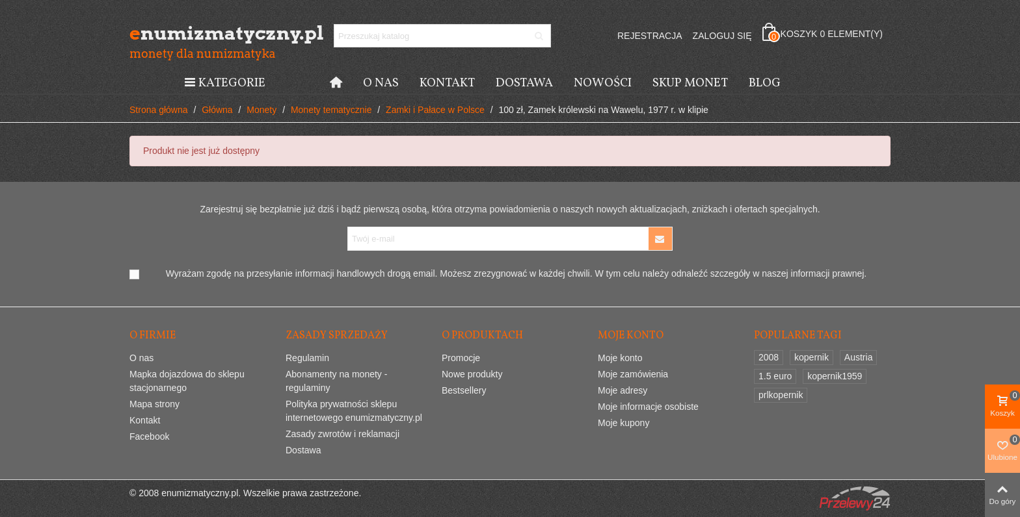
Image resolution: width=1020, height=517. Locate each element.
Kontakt (447, 83)
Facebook (149, 436)
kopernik (811, 357)
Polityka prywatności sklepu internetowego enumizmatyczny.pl (354, 411)
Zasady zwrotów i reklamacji (342, 434)
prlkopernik (780, 395)
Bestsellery (464, 390)
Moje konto (620, 358)
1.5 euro (775, 376)
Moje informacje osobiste (648, 406)
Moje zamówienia (633, 374)
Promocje (461, 358)
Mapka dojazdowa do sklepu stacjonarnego (187, 381)
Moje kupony (623, 423)
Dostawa (524, 83)
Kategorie (224, 83)
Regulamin (307, 358)
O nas (381, 83)
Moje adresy (622, 390)
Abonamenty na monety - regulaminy (336, 381)
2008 (768, 357)
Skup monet (690, 83)
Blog (765, 83)
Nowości (603, 83)
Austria (858, 357)
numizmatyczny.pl (201, 33)
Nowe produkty (472, 374)
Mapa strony (154, 404)
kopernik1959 (834, 376)
